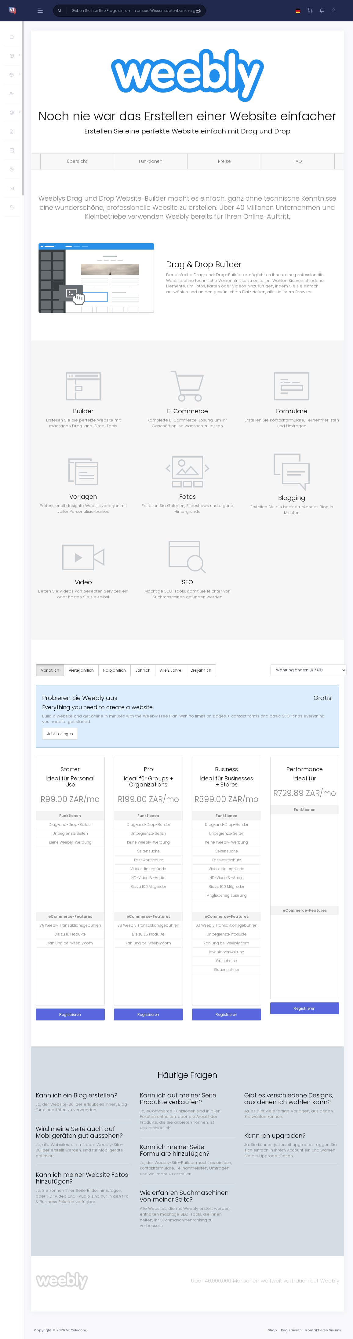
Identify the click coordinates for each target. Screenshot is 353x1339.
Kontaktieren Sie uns (323, 1329)
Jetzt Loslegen (62, 733)
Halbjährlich (117, 669)
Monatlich (52, 669)
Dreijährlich (203, 669)
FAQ (298, 161)
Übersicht (79, 161)
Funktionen (152, 161)
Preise (225, 161)
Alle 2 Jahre (173, 669)
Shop (272, 1329)
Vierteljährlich (83, 669)
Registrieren (72, 1013)
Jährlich (145, 669)
